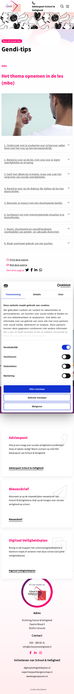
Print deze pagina (17, 259)
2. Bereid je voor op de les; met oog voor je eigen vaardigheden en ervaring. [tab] (32, 161)
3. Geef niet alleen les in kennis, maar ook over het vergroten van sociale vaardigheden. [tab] (32, 175)
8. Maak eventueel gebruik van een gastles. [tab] (28, 243)
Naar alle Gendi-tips (12, 41)
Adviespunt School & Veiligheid (43, 7)
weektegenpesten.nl (37, 676)
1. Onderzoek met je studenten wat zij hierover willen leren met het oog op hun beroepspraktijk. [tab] (34, 147)
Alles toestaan (37, 389)
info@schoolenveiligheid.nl (37, 646)
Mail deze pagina (16, 264)
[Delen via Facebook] (32, 270)
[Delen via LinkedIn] (36, 270)
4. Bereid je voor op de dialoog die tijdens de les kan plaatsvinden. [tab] (34, 190)
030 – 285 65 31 (37, 642)
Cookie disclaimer (38, 689)
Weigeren (37, 406)
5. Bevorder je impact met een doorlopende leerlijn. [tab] (33, 203)
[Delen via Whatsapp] (41, 270)
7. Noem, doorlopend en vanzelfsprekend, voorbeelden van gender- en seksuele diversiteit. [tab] (31, 230)
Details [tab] (37, 294)
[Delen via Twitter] (27, 270)
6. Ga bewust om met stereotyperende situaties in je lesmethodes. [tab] (34, 216)
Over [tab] (61, 294)
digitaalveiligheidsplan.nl (37, 667)
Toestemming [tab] (13, 294)
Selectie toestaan (37, 397)
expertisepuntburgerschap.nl (37, 671)
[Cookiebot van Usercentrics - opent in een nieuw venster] (57, 286)
